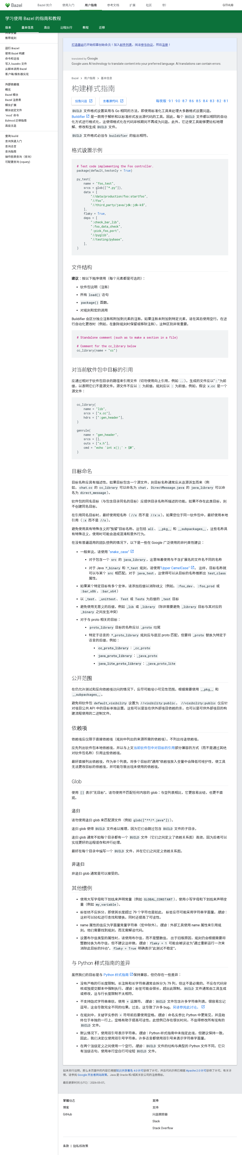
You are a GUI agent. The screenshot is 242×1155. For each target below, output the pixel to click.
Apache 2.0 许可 (196, 1070)
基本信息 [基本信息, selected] (28, 27)
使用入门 (68, 5)
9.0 (178, 101)
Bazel (75, 78)
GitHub (228, 5)
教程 (86, 27)
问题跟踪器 (160, 1114)
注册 (165, 44)
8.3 (212, 101)
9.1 (171, 101)
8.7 (184, 101)
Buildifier (78, 117)
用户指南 (89, 78)
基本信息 (106, 78)
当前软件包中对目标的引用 (154, 748)
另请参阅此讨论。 (186, 1007)
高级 (47, 27)
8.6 (191, 101)
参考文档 (113, 5)
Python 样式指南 (116, 975)
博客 (66, 1107)
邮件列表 (126, 44)
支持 (156, 1107)
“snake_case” (119, 552)
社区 (149, 5)
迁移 (102, 27)
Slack (156, 1121)
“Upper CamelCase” (175, 568)
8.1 (226, 101)
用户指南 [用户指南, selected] (91, 5)
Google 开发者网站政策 (92, 1074)
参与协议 (147, 44)
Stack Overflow (163, 1128)
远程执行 (66, 27)
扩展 (132, 5)
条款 (66, 1146)
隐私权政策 (80, 1146)
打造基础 (78, 44)
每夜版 (161, 101)
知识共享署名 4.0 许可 (129, 1070)
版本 (8, 27)
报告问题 (84, 101)
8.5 (198, 101)
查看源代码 (113, 101)
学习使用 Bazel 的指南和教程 (33, 18)
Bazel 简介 (45, 5)
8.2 (219, 101)
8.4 (205, 101)
